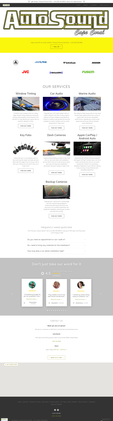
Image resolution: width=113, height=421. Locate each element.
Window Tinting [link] (35, 402)
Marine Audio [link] (54, 402)
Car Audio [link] (45, 402)
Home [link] (78, 5)
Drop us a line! (56, 357)
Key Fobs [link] (63, 402)
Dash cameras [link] (72, 402)
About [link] (86, 5)
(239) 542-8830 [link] (56, 341)
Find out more (25, 126)
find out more (56, 128)
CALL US (56, 46)
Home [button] (20, 402)
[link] (6, 5)
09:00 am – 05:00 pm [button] (59, 349)
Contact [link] (94, 5)
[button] (104, 5)
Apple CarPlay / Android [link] (86, 402)
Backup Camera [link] (56, 404)
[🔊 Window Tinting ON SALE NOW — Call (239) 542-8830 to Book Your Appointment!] (56, 1)
